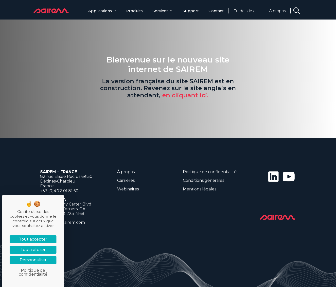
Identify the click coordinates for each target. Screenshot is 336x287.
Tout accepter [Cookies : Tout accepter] (33, 239)
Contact (216, 10)
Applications (100, 10)
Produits (134, 10)
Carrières (126, 180)
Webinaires (128, 189)
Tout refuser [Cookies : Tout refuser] (33, 249)
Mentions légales (199, 189)
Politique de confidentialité (210, 171)
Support (191, 10)
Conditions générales (203, 180)
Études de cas (246, 10)
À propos (277, 10)
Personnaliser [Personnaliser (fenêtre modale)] (33, 260)
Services (160, 10)
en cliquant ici (184, 95)
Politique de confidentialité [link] (33, 272)
